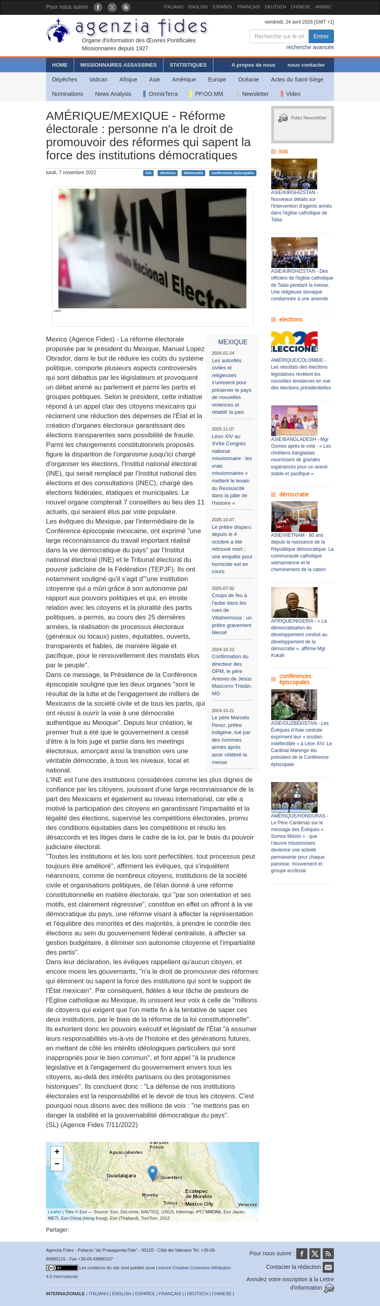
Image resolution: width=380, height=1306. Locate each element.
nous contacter (306, 65)
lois (148, 173)
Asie (154, 79)
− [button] (57, 1165)
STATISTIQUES (188, 65)
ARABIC (323, 6)
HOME (60, 65)
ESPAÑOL (222, 6)
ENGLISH (198, 6)
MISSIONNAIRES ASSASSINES (118, 65)
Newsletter (253, 94)
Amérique (184, 79)
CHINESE (300, 6)
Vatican (98, 79)
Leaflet (54, 1211)
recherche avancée (310, 47)
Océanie (248, 79)
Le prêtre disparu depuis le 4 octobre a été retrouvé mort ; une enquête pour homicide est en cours (232, 549)
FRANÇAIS (249, 6)
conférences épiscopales (232, 173)
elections (168, 173)
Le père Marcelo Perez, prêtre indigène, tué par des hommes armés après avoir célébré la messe (231, 740)
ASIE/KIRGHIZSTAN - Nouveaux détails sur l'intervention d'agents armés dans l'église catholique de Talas (301, 206)
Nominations (67, 94)
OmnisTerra (160, 94)
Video (290, 94)
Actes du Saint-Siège (297, 79)
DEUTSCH (275, 6)
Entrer (321, 36)
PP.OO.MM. (207, 94)
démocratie (193, 173)
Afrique (128, 79)
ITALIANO (174, 6)
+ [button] (57, 1153)
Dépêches (64, 79)
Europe (217, 79)
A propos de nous (254, 65)
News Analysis (113, 94)
